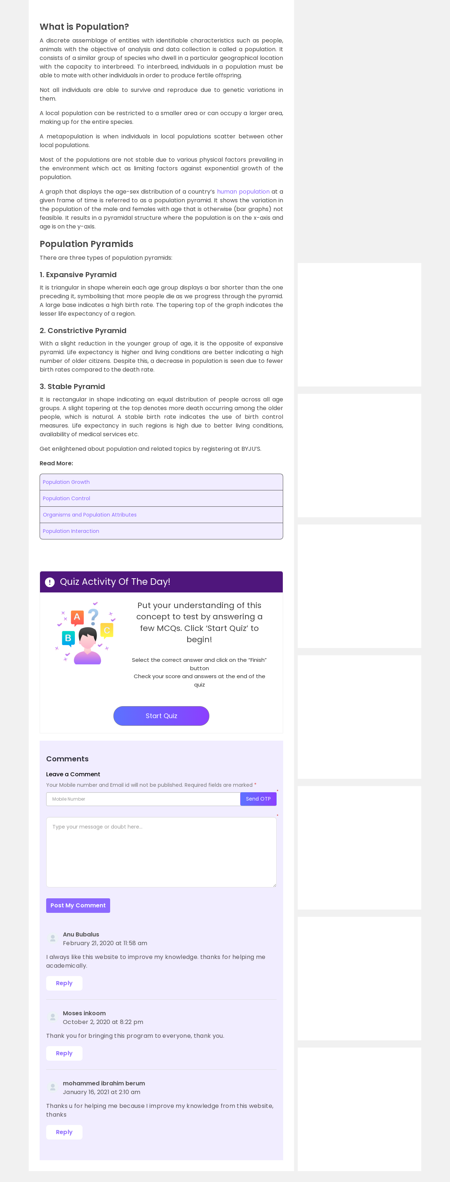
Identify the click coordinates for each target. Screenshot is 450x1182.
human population (243, 191)
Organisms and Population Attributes (90, 514)
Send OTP (258, 798)
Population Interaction (71, 531)
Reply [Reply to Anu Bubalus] (64, 983)
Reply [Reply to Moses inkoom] (64, 1053)
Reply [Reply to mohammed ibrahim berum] (64, 1132)
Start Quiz (161, 715)
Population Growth (66, 482)
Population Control (66, 498)
